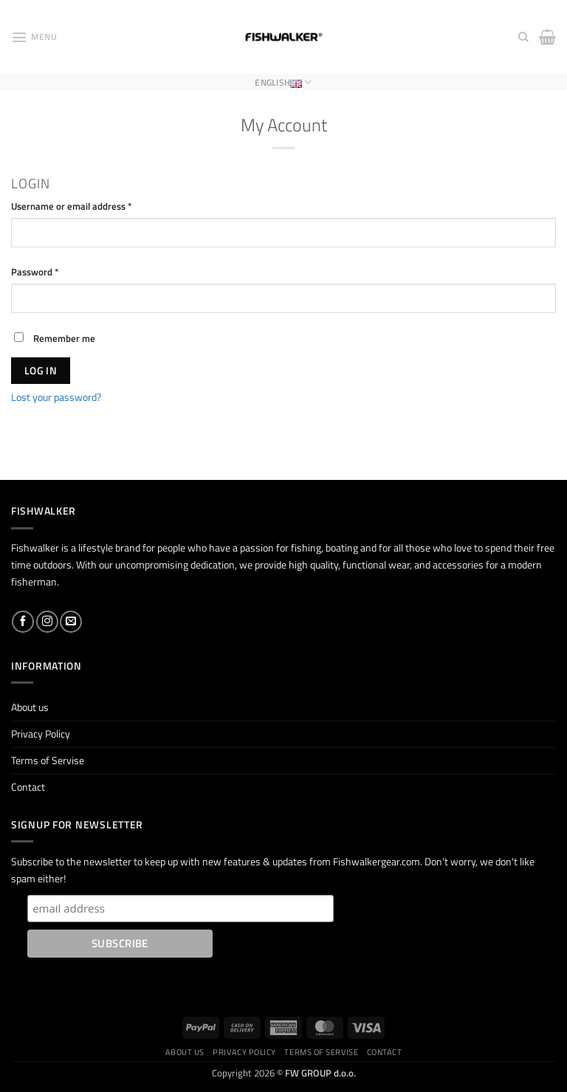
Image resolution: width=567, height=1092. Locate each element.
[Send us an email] (71, 622)
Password (53, 271)
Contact (28, 787)
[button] (34, 37)
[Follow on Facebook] (23, 622)
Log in (41, 370)
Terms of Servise (47, 760)
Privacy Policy (40, 734)
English (283, 82)
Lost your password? (56, 397)
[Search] (523, 37)
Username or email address (90, 206)
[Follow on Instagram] (47, 622)
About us (30, 707)
